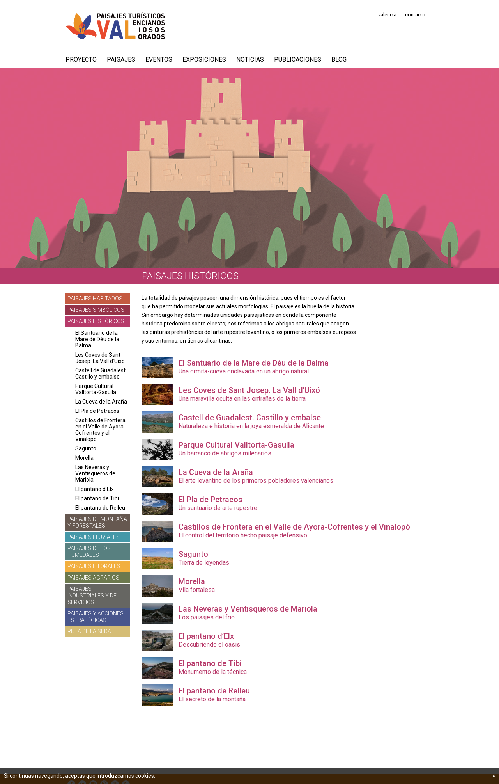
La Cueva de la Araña (101, 401)
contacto (415, 15)
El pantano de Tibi (97, 498)
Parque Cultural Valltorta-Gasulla (95, 389)
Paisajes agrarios (93, 577)
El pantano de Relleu (100, 508)
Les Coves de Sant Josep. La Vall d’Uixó (100, 358)
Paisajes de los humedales (89, 551)
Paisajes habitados (94, 298)
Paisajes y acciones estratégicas (95, 616)
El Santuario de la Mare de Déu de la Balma (97, 339)
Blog (339, 59)
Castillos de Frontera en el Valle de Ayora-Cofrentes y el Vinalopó (100, 429)
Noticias (250, 59)
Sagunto (85, 448)
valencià (387, 15)
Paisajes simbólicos (95, 310)
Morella (84, 458)
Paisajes (121, 59)
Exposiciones (204, 59)
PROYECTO (81, 59)
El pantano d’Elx (94, 489)
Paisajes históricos (95, 321)
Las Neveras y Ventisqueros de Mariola (95, 473)
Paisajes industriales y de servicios (92, 595)
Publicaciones (297, 59)
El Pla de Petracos (97, 411)
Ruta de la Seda (89, 631)
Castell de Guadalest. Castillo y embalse (101, 373)
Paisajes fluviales (93, 537)
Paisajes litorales (93, 566)
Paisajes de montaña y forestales (97, 522)
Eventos (158, 59)
